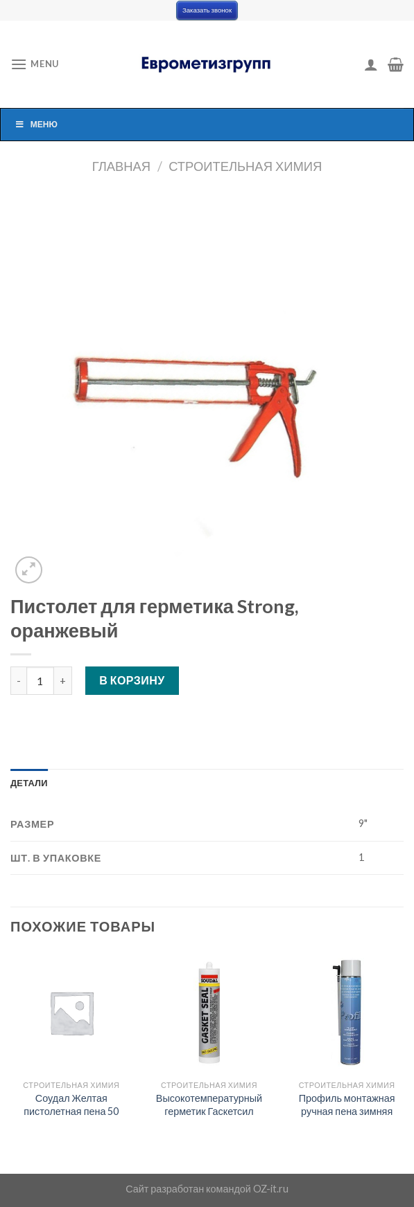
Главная (121, 166)
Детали (29, 782)
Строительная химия (245, 166)
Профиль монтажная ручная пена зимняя (347, 1104)
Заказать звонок (207, 10)
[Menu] (34, 64)
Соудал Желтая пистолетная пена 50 (71, 1104)
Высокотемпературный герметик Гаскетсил (209, 1104)
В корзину (132, 680)
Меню (36, 124)
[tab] (29, 783)
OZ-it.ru (270, 1189)
